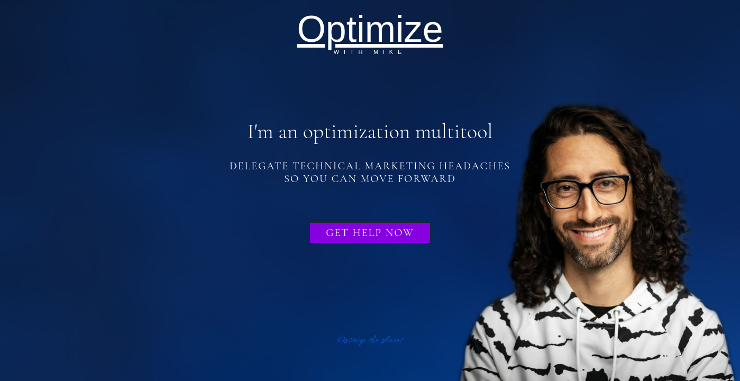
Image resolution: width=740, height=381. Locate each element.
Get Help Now (370, 232)
